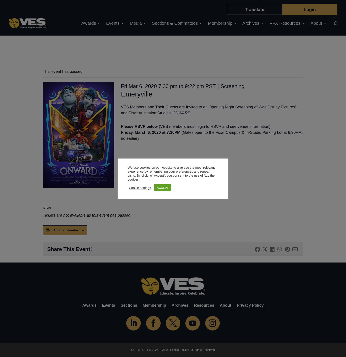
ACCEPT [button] (163, 187)
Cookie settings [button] (140, 188)
